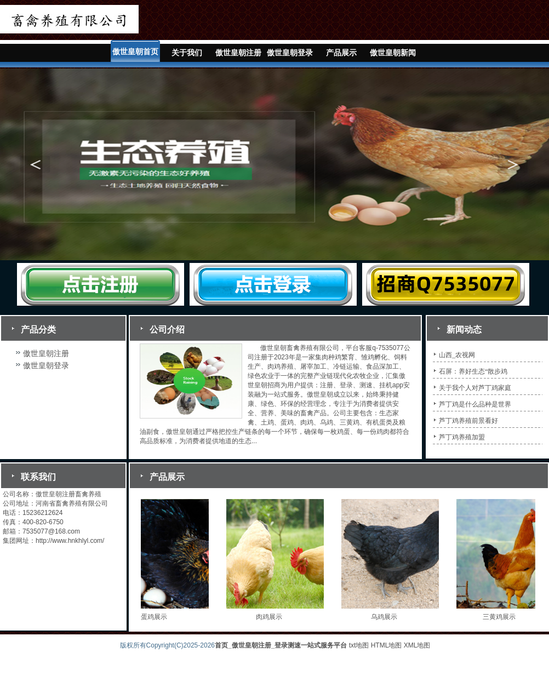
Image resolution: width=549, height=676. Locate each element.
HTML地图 (386, 645)
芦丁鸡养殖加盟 (462, 437)
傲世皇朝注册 (238, 52)
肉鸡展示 (271, 617)
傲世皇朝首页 (135, 51)
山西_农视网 (457, 355)
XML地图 (417, 645)
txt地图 (359, 645)
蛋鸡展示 (156, 617)
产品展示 (341, 52)
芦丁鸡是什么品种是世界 (475, 404)
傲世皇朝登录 (290, 52)
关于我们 (186, 52)
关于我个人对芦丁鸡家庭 (475, 388)
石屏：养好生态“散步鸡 (473, 371)
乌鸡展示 (386, 617)
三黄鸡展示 (501, 617)
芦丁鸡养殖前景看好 (468, 421)
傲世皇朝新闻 (393, 52)
